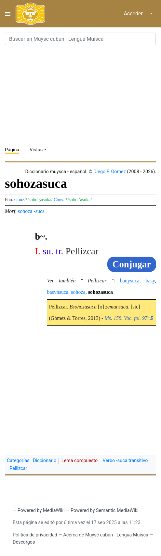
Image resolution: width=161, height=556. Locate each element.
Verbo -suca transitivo (125, 460)
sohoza (25, 211)
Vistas (36, 150)
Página (12, 150)
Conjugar (132, 264)
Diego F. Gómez (109, 171)
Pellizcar (18, 468)
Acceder (133, 13)
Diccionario (44, 460)
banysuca (130, 280)
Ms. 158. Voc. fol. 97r (126, 318)
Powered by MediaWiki (41, 510)
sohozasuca (100, 292)
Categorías (18, 460)
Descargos (24, 542)
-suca (39, 211)
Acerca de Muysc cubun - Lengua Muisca (105, 535)
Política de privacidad (35, 535)
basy (150, 280)
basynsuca (57, 292)
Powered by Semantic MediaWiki (105, 510)
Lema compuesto (79, 460)
